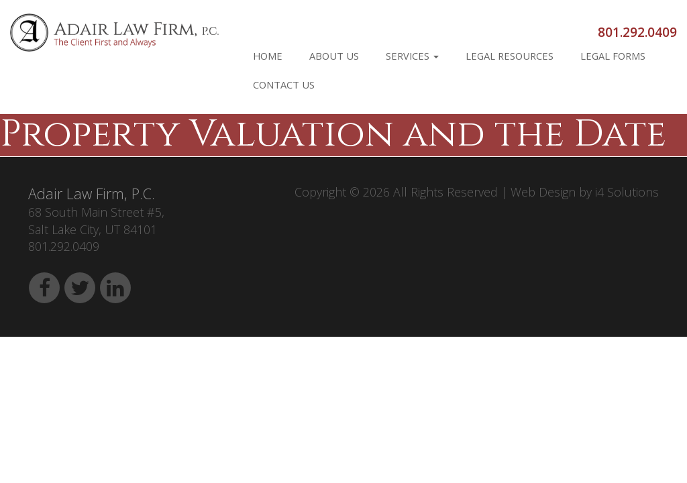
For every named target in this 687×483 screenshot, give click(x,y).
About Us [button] (334, 55)
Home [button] (267, 55)
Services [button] (412, 55)
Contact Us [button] (284, 84)
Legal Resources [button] (509, 55)
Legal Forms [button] (612, 55)
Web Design (543, 192)
